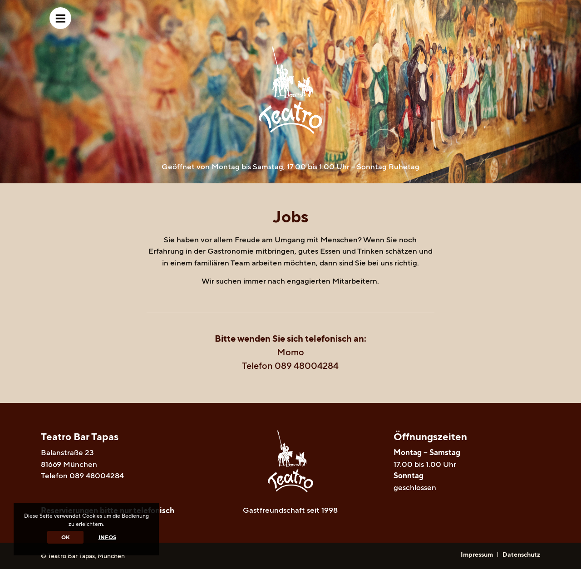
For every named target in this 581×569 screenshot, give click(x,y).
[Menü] (60, 18)
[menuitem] (476, 554)
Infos (107, 537)
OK (65, 537)
